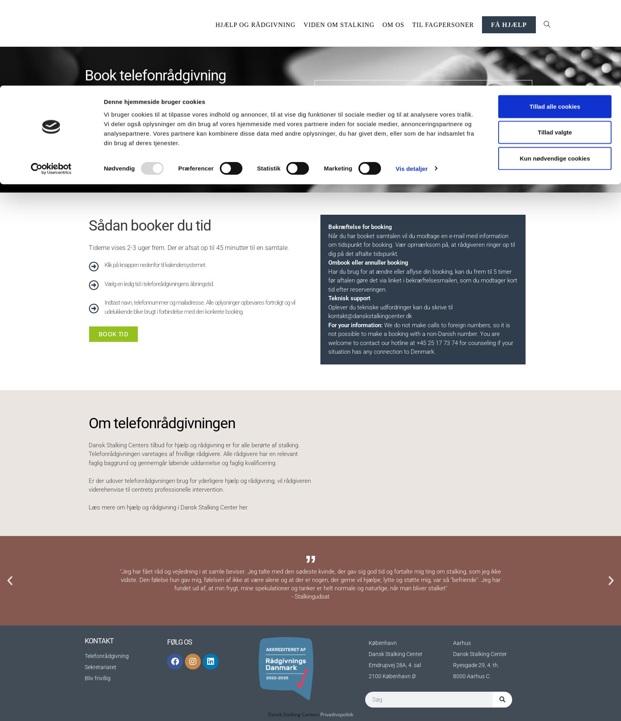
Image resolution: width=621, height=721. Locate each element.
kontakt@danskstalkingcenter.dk (370, 316)
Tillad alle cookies (555, 20)
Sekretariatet (100, 667)
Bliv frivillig (97, 678)
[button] (10, 581)
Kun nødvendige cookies (555, 72)
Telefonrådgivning (107, 656)
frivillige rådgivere (198, 454)
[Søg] (502, 700)
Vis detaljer (412, 83)
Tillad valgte (555, 47)
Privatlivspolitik (336, 714)
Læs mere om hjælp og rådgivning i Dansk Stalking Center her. (169, 507)
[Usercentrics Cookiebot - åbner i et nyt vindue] (51, 83)
